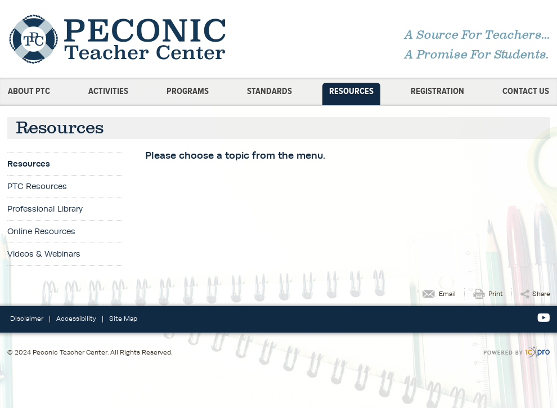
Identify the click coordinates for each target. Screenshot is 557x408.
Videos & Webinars (43, 253)
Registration (437, 91)
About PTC (29, 91)
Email (447, 293)
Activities (108, 91)
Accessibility (76, 318)
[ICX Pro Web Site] (516, 353)
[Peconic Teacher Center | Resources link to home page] (139, 38)
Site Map (123, 318)
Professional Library (45, 208)
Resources (351, 91)
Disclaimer (26, 318)
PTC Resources (37, 186)
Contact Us (525, 91)
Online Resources (41, 231)
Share (541, 293)
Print (495, 293)
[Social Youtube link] (543, 318)
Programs (188, 91)
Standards (269, 91)
